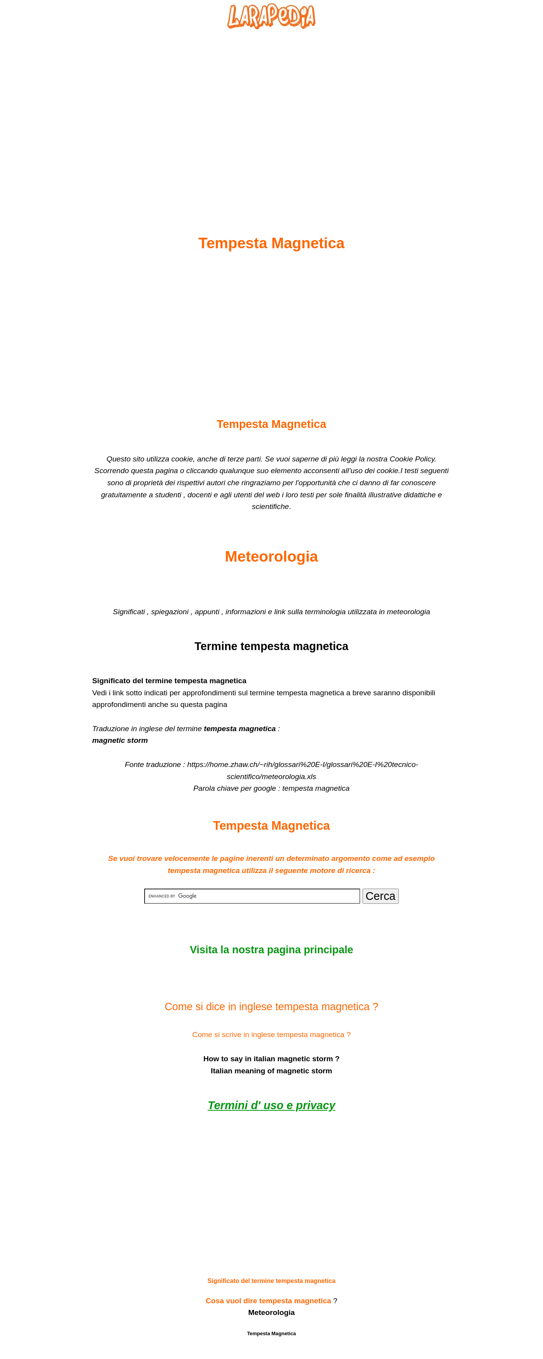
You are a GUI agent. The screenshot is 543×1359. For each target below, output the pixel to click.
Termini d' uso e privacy (271, 1105)
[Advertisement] (272, 113)
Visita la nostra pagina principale (271, 950)
